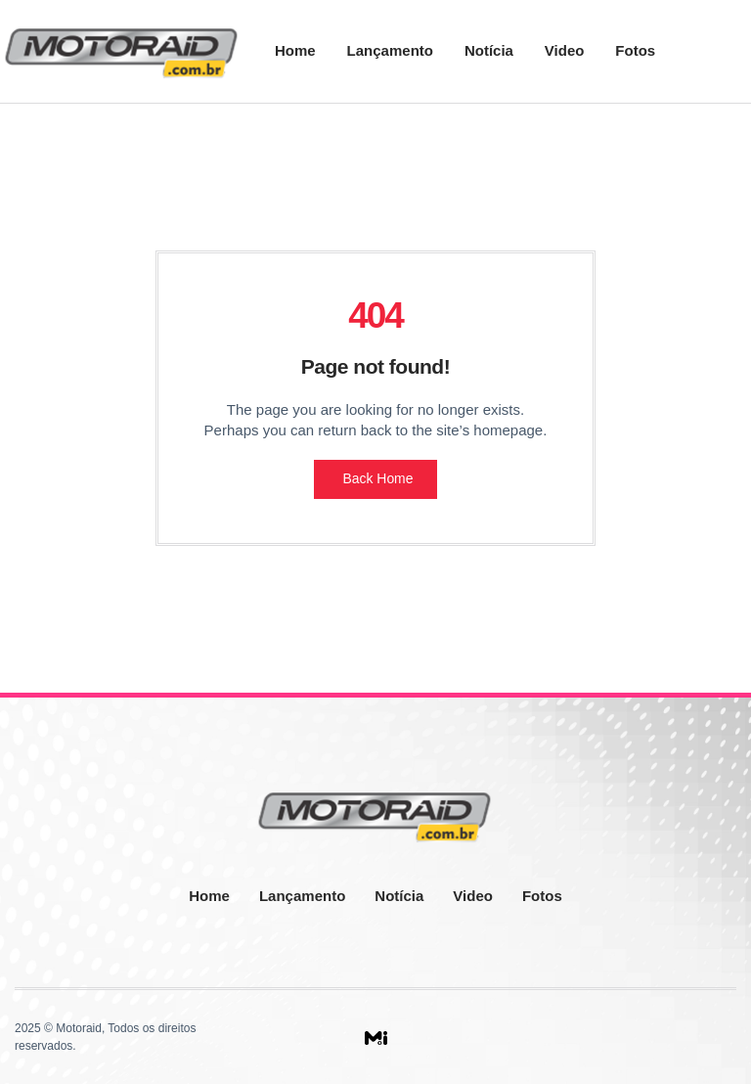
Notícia (488, 50)
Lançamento (390, 50)
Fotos (635, 50)
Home (295, 50)
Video (565, 50)
